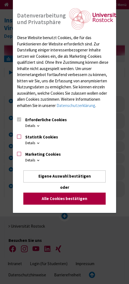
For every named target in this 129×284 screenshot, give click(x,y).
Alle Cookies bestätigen (64, 198)
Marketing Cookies (43, 154)
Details (32, 126)
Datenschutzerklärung (76, 105)
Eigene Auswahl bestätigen (64, 176)
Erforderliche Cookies (46, 120)
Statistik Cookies (41, 137)
